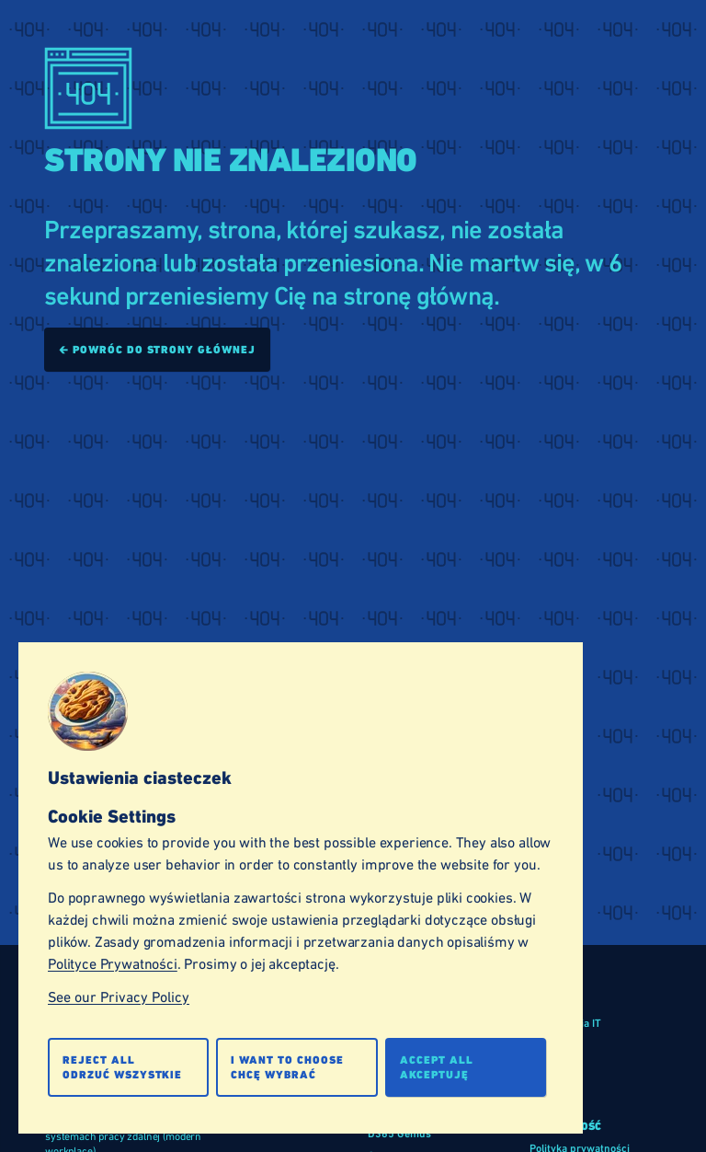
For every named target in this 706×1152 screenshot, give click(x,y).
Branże (547, 1045)
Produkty (552, 1067)
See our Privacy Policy (118, 997)
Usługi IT (551, 1089)
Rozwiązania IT (565, 1023)
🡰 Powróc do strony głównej (157, 349)
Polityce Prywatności (112, 964)
